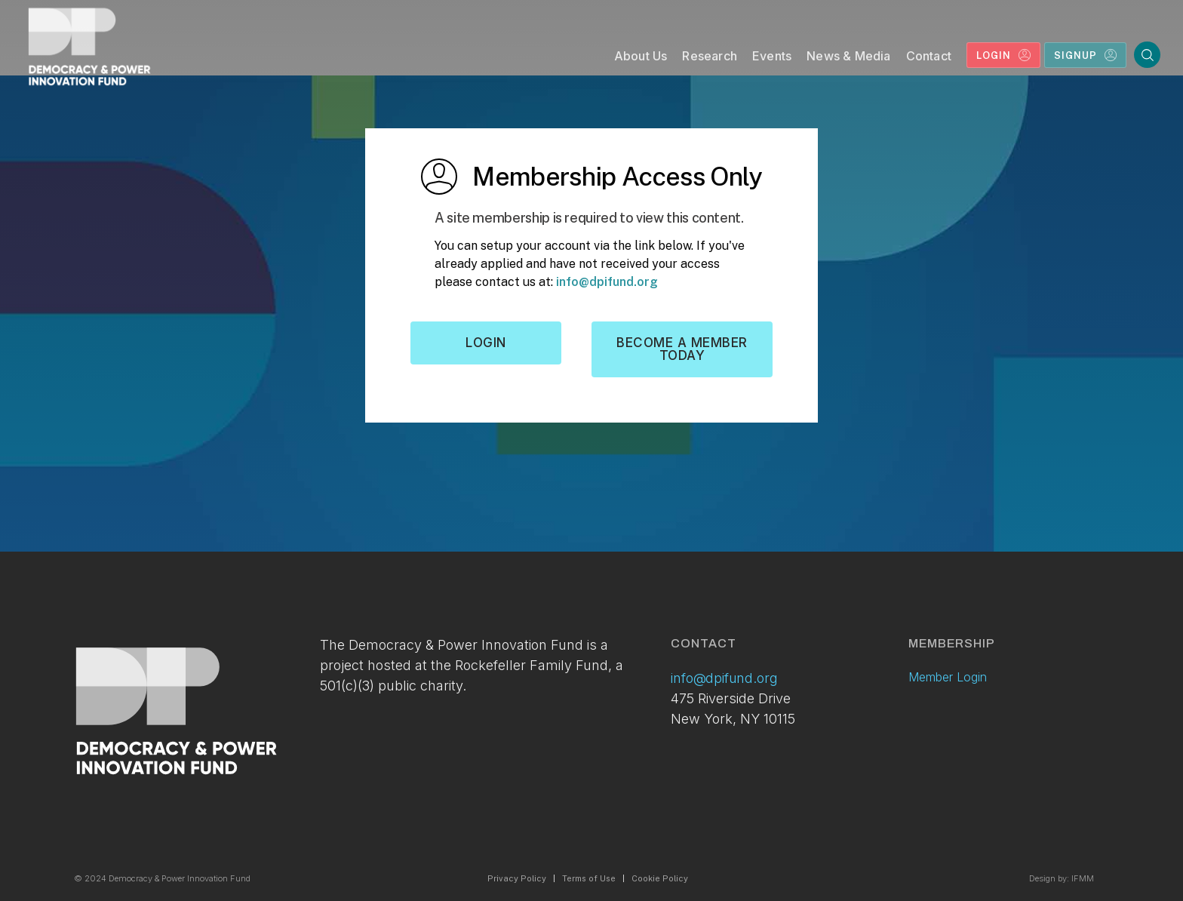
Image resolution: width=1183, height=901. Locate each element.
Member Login (947, 676)
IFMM (1082, 878)
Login (486, 342)
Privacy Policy (516, 878)
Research (709, 55)
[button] (641, 59)
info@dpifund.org (607, 282)
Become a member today (682, 349)
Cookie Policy (659, 878)
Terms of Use (589, 878)
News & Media (848, 55)
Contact (928, 55)
